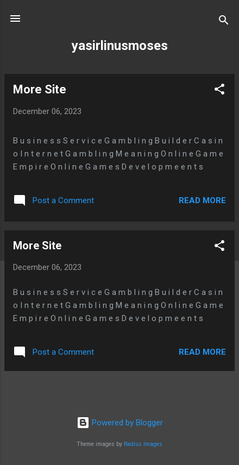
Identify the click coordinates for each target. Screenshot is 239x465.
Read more (202, 200)
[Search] (223, 22)
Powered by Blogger (120, 423)
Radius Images (143, 444)
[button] (219, 91)
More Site (39, 89)
